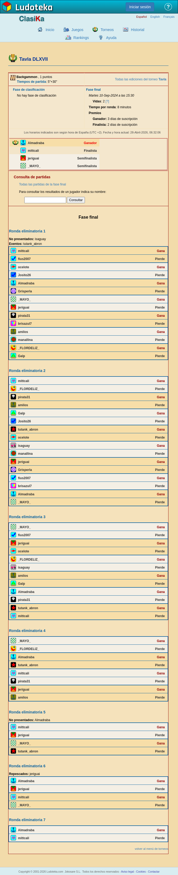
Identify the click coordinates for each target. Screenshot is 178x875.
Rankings (81, 38)
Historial (137, 30)
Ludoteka (34, 7)
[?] (107, 101)
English (155, 16)
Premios (95, 113)
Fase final (93, 90)
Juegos (77, 30)
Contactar (153, 871)
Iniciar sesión (140, 7)
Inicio (49, 30)
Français (169, 16)
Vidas (97, 101)
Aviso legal (127, 871)
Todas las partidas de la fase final (42, 184)
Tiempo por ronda (102, 107)
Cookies (141, 871)
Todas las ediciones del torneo (140, 79)
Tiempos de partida (31, 82)
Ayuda (111, 38)
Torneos (107, 30)
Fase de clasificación (29, 90)
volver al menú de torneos (151, 848)
